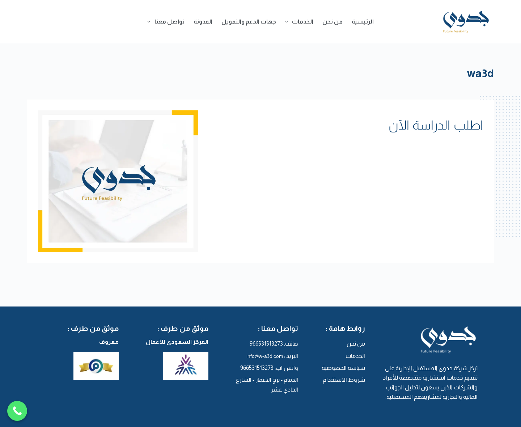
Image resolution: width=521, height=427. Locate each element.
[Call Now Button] (17, 412)
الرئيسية (363, 21)
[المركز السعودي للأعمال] (170, 366)
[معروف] (81, 366)
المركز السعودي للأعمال (177, 342)
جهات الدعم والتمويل (248, 21)
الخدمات (297, 21)
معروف (109, 342)
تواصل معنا (164, 21)
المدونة (203, 21)
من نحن (332, 21)
